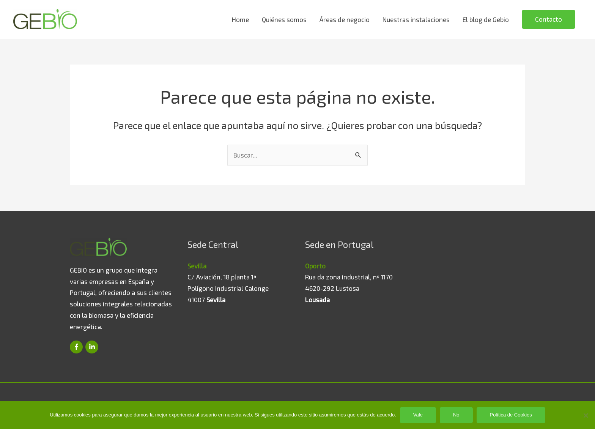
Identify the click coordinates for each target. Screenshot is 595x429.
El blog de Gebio (486, 19)
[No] (585, 415)
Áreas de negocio (345, 19)
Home (240, 19)
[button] (548, 19)
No (456, 415)
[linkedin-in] (92, 347)
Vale (418, 415)
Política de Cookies (511, 415)
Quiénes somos (284, 19)
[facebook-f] (77, 347)
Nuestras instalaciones (416, 19)
